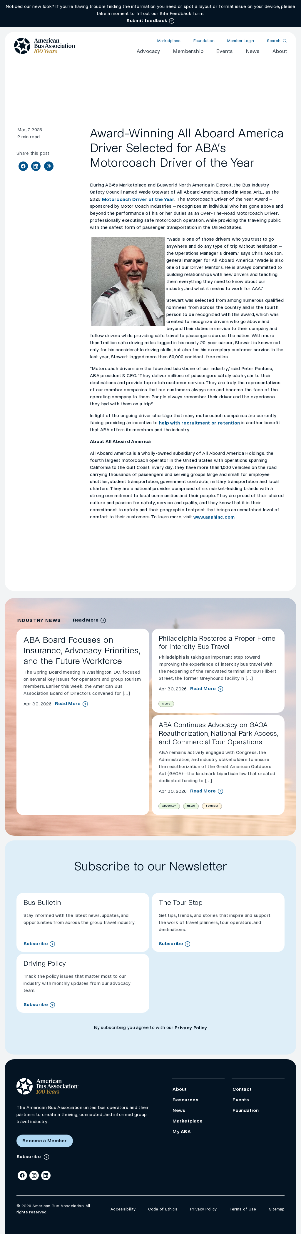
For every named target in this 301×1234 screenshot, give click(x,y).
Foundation (204, 41)
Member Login (240, 41)
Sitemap (277, 1209)
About (279, 51)
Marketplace (168, 41)
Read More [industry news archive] (86, 620)
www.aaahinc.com (214, 516)
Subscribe (36, 943)
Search (274, 41)
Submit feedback (146, 20)
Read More (68, 703)
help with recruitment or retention (199, 422)
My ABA (182, 1131)
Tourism (212, 806)
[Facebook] (22, 1175)
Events (224, 51)
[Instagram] (34, 1175)
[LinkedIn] (46, 1175)
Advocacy (148, 51)
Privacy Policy (191, 1027)
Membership (188, 51)
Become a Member (44, 1140)
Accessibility (123, 1209)
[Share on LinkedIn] (36, 166)
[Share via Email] (48, 166)
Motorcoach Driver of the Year (138, 199)
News (253, 51)
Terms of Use (243, 1209)
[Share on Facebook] (23, 166)
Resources (185, 1099)
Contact (242, 1089)
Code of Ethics (162, 1209)
